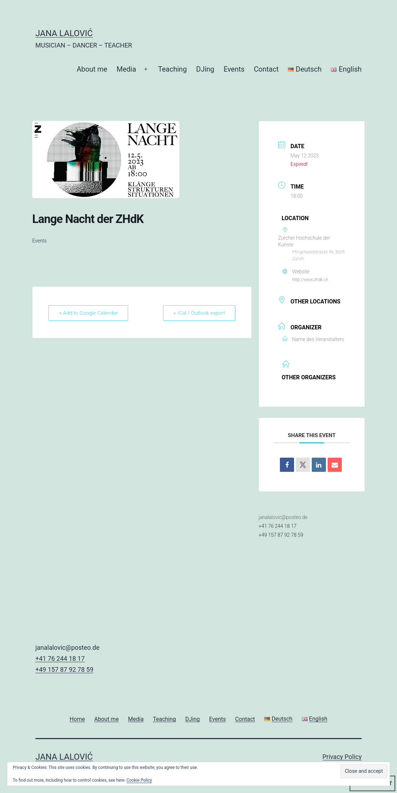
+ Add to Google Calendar (88, 313)
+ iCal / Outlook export (199, 313)
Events (234, 69)
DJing (205, 69)
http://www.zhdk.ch (310, 279)
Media (126, 69)
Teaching (172, 69)
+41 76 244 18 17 (278, 526)
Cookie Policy (139, 780)
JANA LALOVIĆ (64, 33)
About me (92, 69)
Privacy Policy (342, 756)
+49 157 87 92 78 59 (281, 535)
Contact (266, 69)
